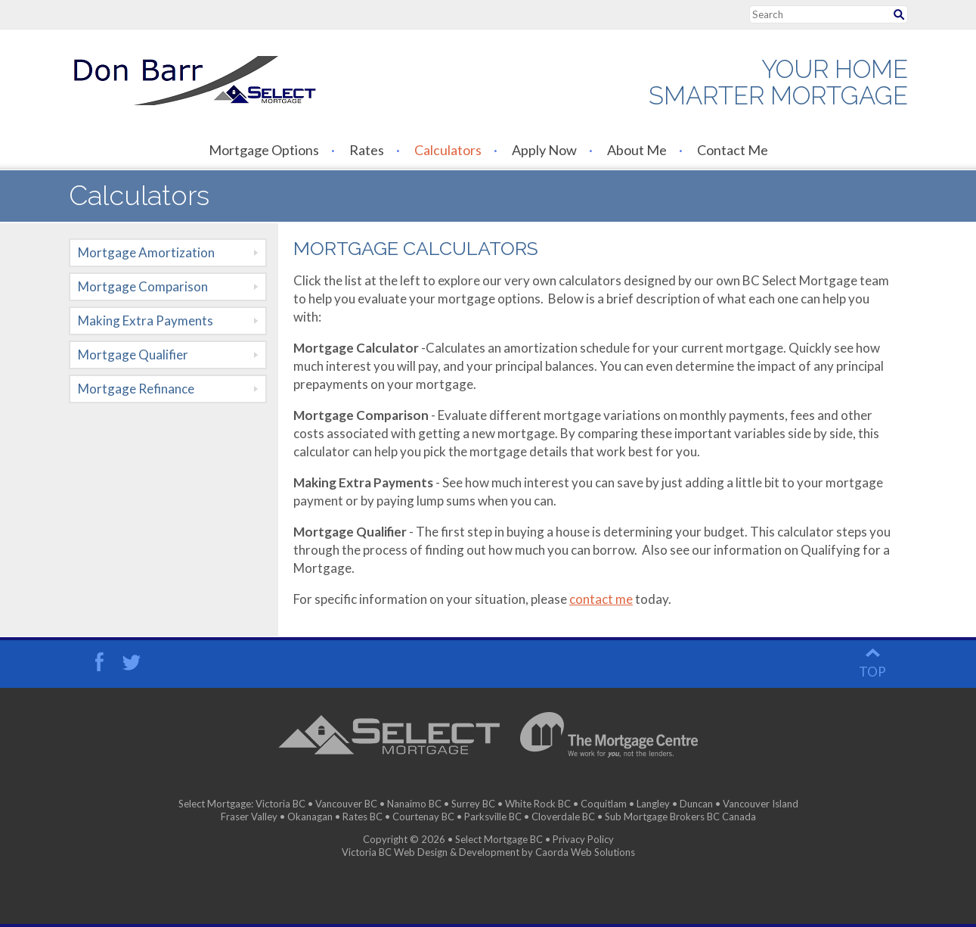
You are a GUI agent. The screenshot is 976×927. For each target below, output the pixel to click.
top (872, 672)
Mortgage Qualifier (133, 354)
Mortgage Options (264, 150)
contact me (601, 599)
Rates (366, 150)
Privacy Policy (583, 839)
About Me (637, 150)
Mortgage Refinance (136, 389)
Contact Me (732, 150)
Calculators (448, 150)
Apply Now (544, 150)
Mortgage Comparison (143, 286)
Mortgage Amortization (146, 252)
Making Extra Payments (145, 320)
